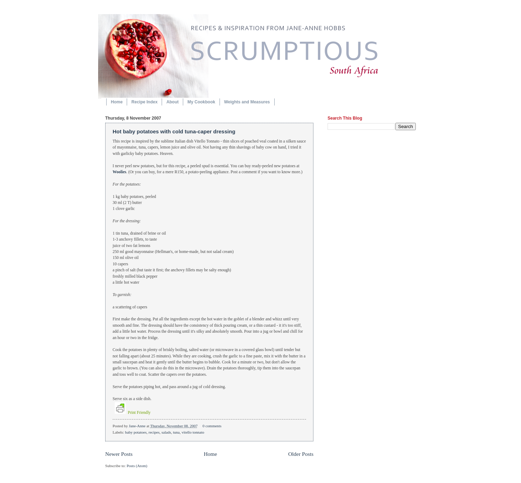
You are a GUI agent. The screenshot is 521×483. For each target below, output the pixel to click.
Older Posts (300, 454)
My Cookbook (201, 101)
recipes (154, 432)
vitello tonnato (192, 432)
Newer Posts (119, 454)
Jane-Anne (137, 426)
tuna (176, 432)
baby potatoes (135, 432)
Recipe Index (144, 101)
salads (166, 432)
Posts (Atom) (137, 466)
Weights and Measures (247, 101)
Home (116, 101)
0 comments (212, 426)
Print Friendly (133, 412)
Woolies (119, 172)
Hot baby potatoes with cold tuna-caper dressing (174, 131)
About (172, 101)
